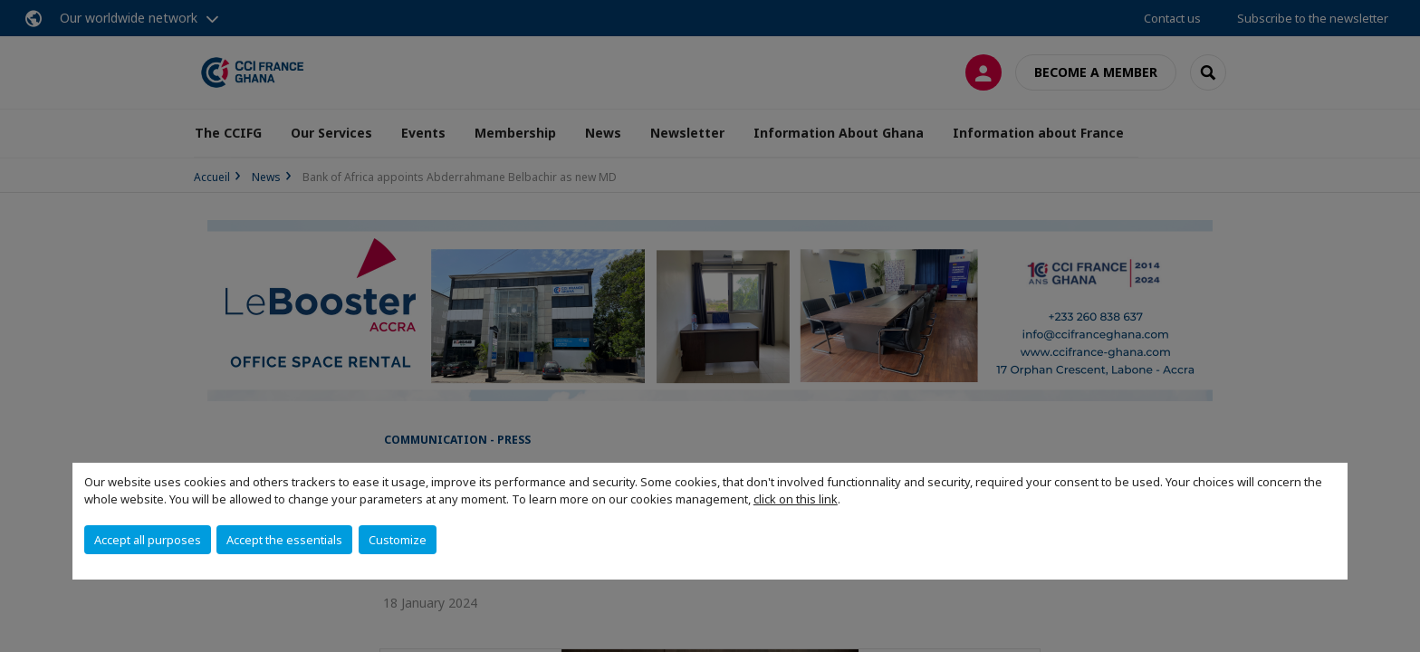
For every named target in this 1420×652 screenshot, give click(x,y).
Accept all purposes (147, 540)
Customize (398, 540)
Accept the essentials (284, 540)
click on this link (795, 499)
